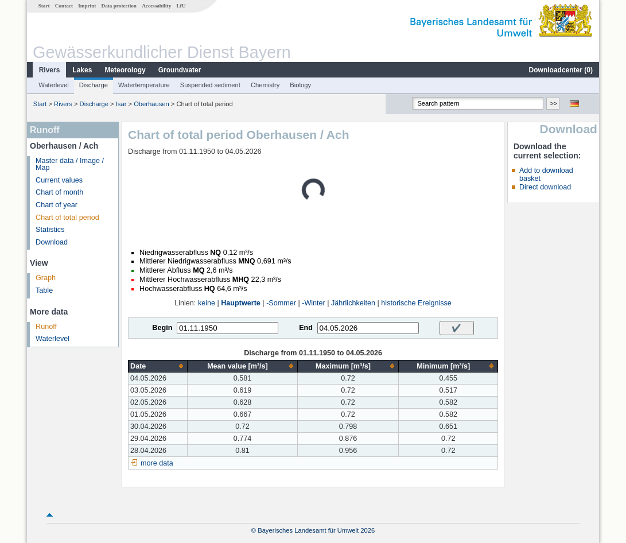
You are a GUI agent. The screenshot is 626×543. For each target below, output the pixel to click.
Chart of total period (67, 218)
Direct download (545, 187)
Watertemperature (144, 85)
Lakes (82, 70)
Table (44, 290)
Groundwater (179, 70)
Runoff (46, 327)
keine (206, 303)
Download (52, 242)
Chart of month (59, 192)
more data (157, 463)
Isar (121, 103)
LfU (180, 6)
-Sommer (281, 303)
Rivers (49, 70)
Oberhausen (151, 103)
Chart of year (56, 205)
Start (44, 6)
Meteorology (124, 70)
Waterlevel (53, 85)
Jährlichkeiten (353, 303)
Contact (64, 6)
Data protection (119, 6)
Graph (46, 278)
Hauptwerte (240, 303)
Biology (300, 85)
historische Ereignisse (416, 303)
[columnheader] (158, 366)
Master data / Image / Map (70, 164)
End (306, 328)
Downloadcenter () (561, 70)
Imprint (87, 6)
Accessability (156, 6)
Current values (59, 180)
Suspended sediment (210, 85)
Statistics (50, 230)
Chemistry (265, 85)
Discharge (93, 85)
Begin (162, 328)
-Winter (313, 303)
